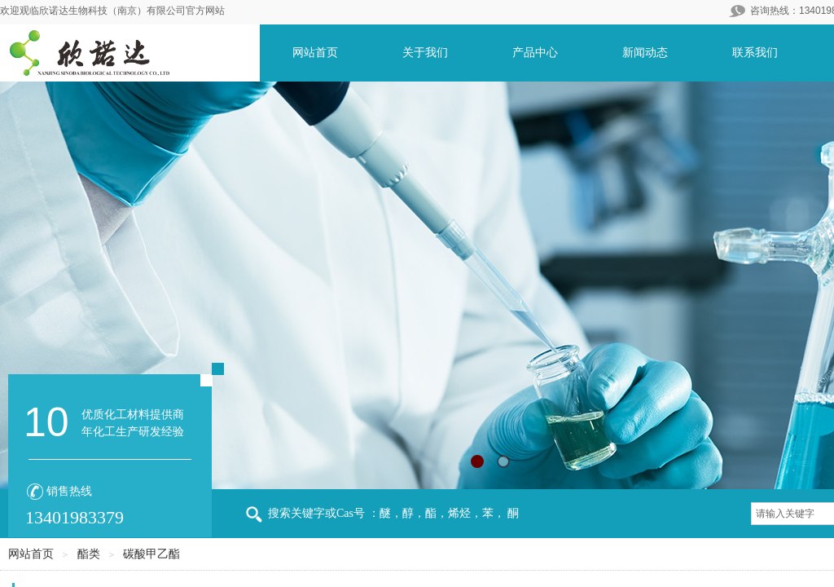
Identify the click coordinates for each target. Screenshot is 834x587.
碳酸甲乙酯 (151, 554)
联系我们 (755, 52)
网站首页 (315, 52)
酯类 (88, 554)
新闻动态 (645, 52)
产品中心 (535, 52)
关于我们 (425, 52)
